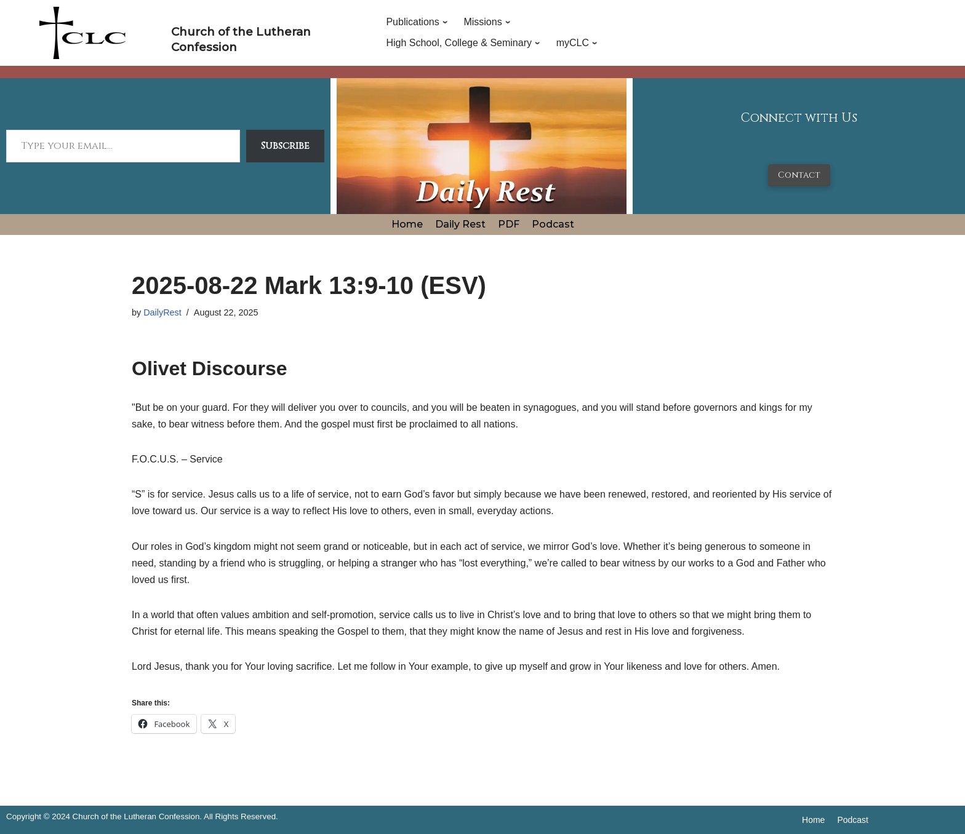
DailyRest (162, 312)
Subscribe (285, 146)
